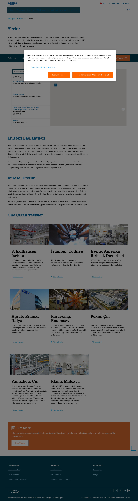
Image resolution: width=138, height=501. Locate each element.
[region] (70, 65)
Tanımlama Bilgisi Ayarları (43, 67)
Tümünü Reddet (59, 75)
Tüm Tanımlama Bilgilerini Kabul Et (92, 75)
